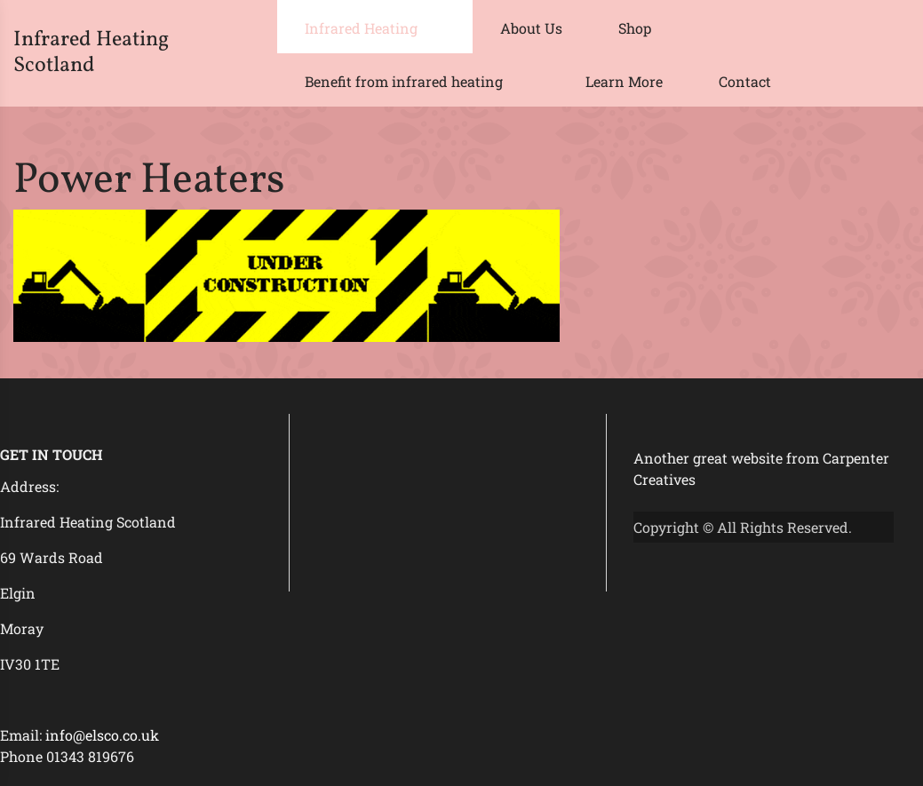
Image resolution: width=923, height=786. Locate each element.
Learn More (624, 81)
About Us (531, 28)
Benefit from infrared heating (404, 81)
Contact (745, 81)
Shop (634, 28)
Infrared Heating (361, 28)
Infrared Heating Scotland (91, 53)
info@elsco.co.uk (102, 735)
